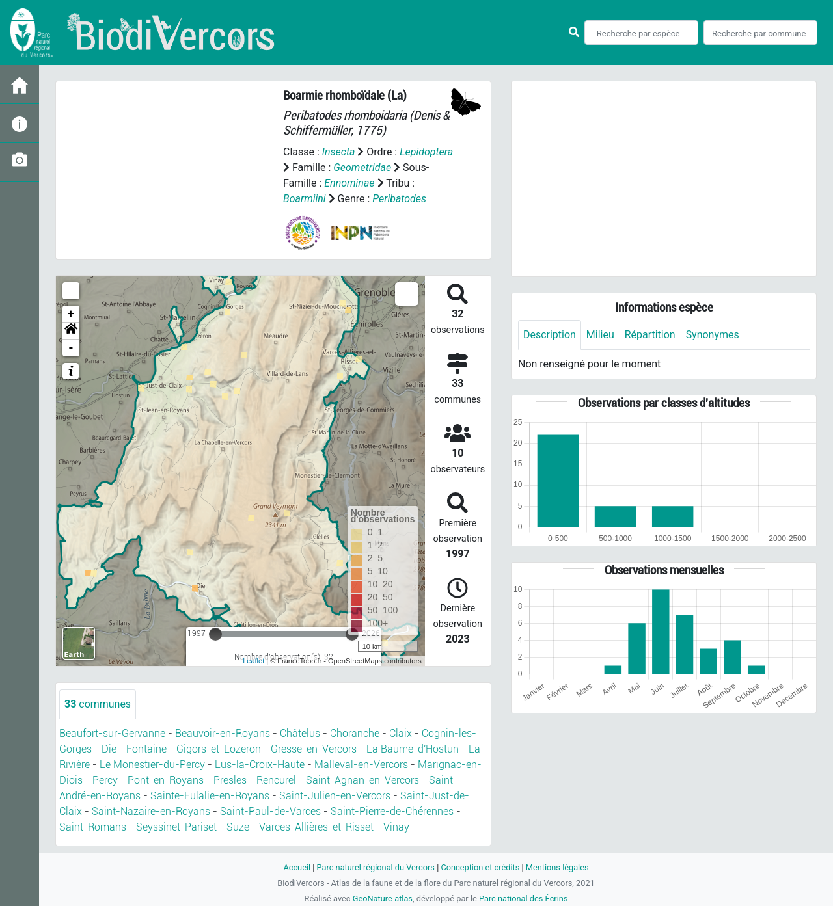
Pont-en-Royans (166, 780)
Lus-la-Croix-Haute (260, 764)
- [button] (71, 348)
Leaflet (253, 661)
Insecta (338, 152)
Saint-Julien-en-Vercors (334, 796)
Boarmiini (304, 199)
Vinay (396, 827)
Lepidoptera (426, 152)
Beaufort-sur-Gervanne (112, 733)
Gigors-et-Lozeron (218, 749)
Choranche (354, 733)
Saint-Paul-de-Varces (270, 811)
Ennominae (349, 183)
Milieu (600, 334)
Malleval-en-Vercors (361, 764)
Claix (400, 733)
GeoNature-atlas (382, 898)
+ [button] (71, 314)
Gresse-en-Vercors (314, 749)
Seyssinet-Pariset (176, 827)
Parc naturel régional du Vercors (375, 867)
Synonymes (712, 334)
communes (97, 704)
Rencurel (276, 780)
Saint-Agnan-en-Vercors (362, 780)
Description (549, 334)
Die (109, 749)
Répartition (650, 334)
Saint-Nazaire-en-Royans (151, 811)
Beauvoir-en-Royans (222, 733)
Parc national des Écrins (523, 898)
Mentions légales (557, 867)
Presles (230, 780)
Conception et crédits (480, 867)
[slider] (215, 634)
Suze (237, 827)
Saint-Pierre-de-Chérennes (392, 811)
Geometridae (362, 167)
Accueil (296, 867)
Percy (105, 780)
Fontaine (146, 749)
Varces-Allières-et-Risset (316, 827)
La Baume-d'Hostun (412, 749)
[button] (70, 331)
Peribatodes (399, 199)
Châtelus (300, 733)
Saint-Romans (92, 827)
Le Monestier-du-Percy (152, 764)
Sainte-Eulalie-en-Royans (209, 796)
